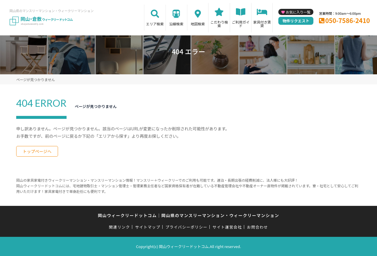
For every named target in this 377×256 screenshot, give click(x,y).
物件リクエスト (295, 21)
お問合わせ (257, 227)
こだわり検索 (219, 23)
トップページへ (37, 151)
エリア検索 (155, 23)
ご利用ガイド (240, 23)
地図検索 (198, 23)
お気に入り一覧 (298, 11)
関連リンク (119, 227)
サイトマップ (148, 227)
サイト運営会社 (227, 227)
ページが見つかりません (35, 79)
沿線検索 (176, 23)
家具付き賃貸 (262, 23)
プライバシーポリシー (186, 227)
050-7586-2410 (347, 20)
